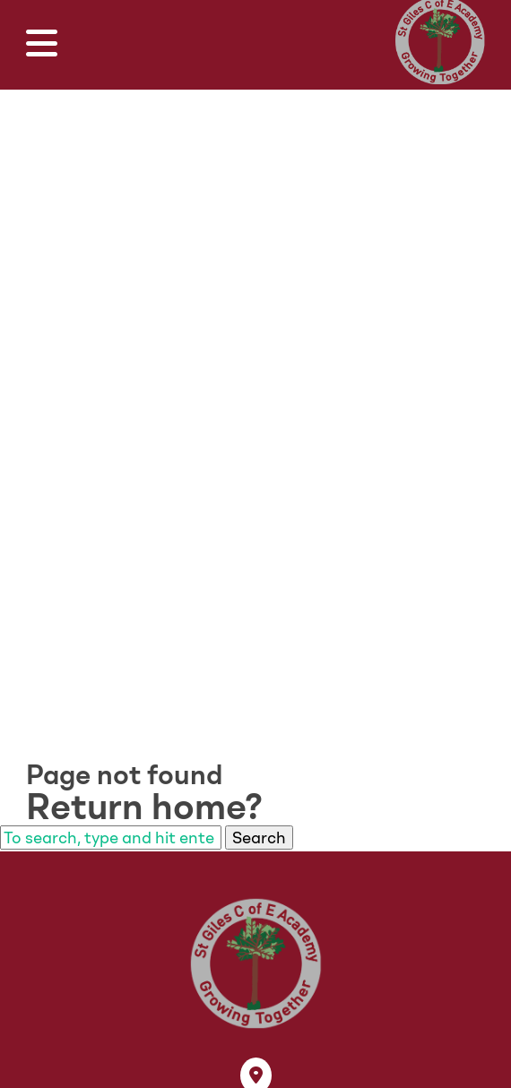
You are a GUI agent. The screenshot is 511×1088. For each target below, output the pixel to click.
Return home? (144, 806)
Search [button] (259, 837)
